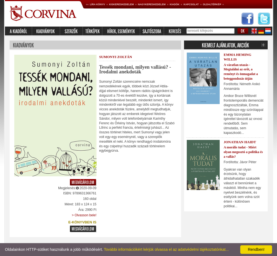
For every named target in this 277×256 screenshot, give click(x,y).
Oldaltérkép (212, 4)
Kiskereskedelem (121, 4)
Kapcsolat (191, 4)
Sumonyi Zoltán (115, 57)
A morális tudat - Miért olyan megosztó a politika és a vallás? (243, 152)
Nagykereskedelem (152, 4)
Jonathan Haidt (240, 142)
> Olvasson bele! (84, 215)
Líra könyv (97, 4)
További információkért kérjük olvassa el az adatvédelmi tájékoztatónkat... (166, 249)
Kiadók (175, 4)
